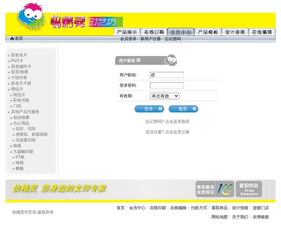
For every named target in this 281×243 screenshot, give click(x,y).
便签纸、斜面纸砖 (32, 134)
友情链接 (261, 217)
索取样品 (219, 208)
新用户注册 (150, 38)
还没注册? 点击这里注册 (167, 132)
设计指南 (240, 208)
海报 (17, 145)
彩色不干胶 (21, 83)
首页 (16, 38)
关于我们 (240, 217)
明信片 (17, 89)
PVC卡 (17, 60)
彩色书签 (21, 100)
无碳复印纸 (26, 140)
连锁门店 (261, 208)
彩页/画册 (19, 72)
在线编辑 (178, 208)
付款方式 (199, 208)
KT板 (20, 157)
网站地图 (219, 217)
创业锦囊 (21, 117)
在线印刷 (158, 208)
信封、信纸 (26, 128)
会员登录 (128, 38)
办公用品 (21, 123)
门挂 (17, 106)
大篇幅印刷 (23, 151)
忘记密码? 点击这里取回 (167, 121)
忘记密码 (173, 38)
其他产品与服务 (25, 111)
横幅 (20, 168)
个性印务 (19, 77)
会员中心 (137, 208)
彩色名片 (19, 55)
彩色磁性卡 (21, 66)
